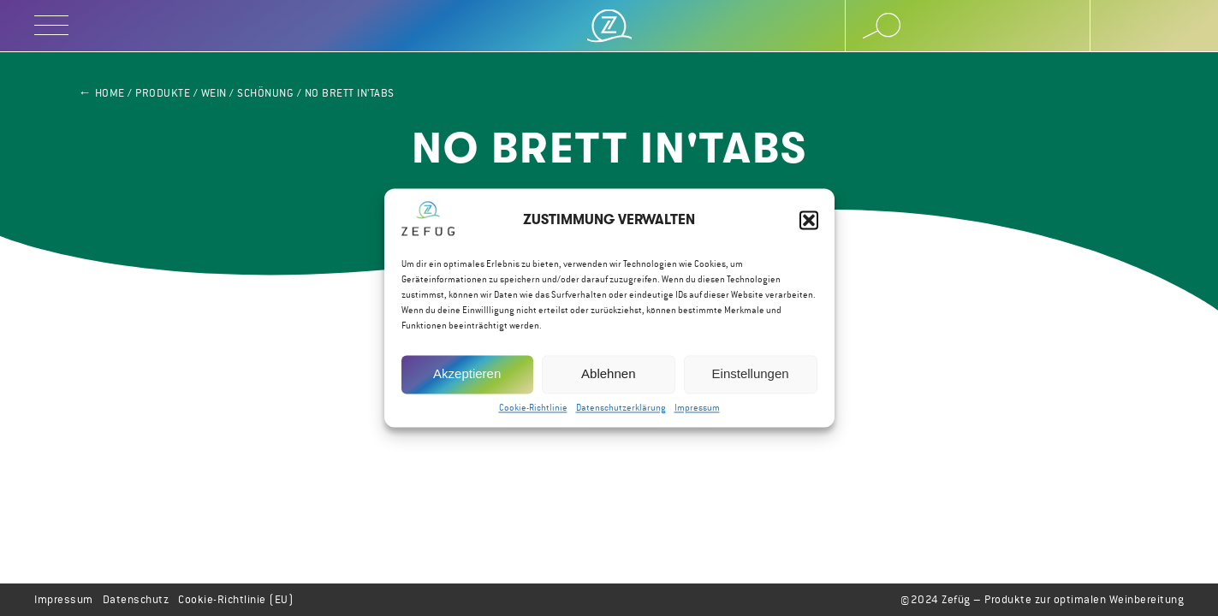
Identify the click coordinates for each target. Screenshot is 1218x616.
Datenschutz (136, 599)
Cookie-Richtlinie (533, 408)
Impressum (697, 408)
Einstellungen (750, 374)
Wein (214, 93)
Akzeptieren (467, 374)
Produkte (162, 93)
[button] (808, 220)
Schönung (265, 93)
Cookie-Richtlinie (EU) (236, 599)
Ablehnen (608, 374)
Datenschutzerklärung (621, 408)
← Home (102, 93)
